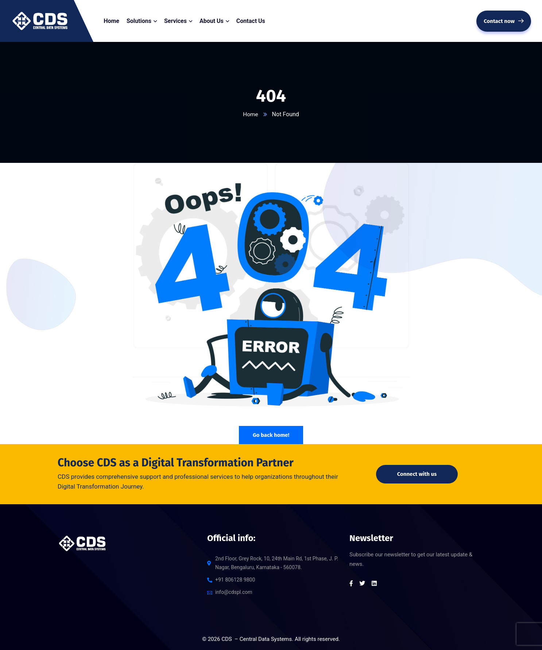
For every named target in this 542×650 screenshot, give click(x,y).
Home (250, 114)
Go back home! (271, 435)
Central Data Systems (266, 639)
